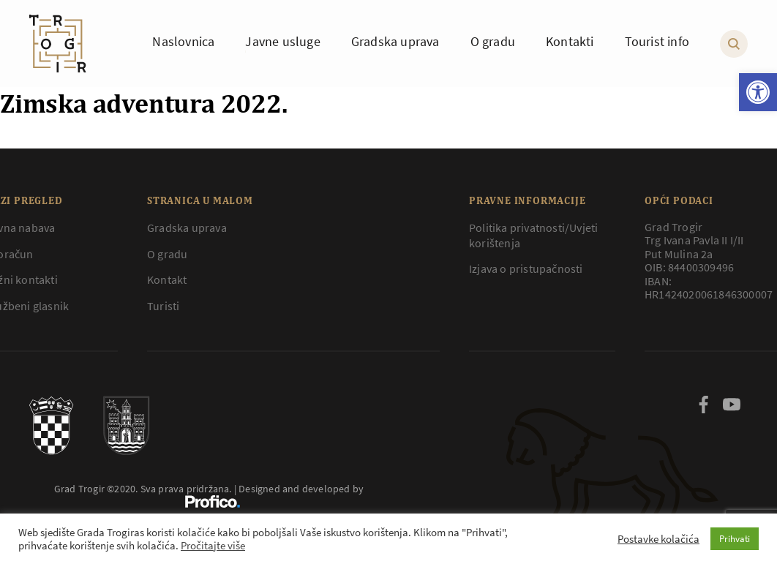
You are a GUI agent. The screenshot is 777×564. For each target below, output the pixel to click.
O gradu (167, 254)
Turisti (163, 305)
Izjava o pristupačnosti (526, 268)
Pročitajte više (213, 545)
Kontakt (167, 279)
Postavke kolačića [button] (658, 539)
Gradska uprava (187, 227)
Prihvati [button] (734, 539)
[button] (758, 92)
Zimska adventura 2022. (144, 103)
